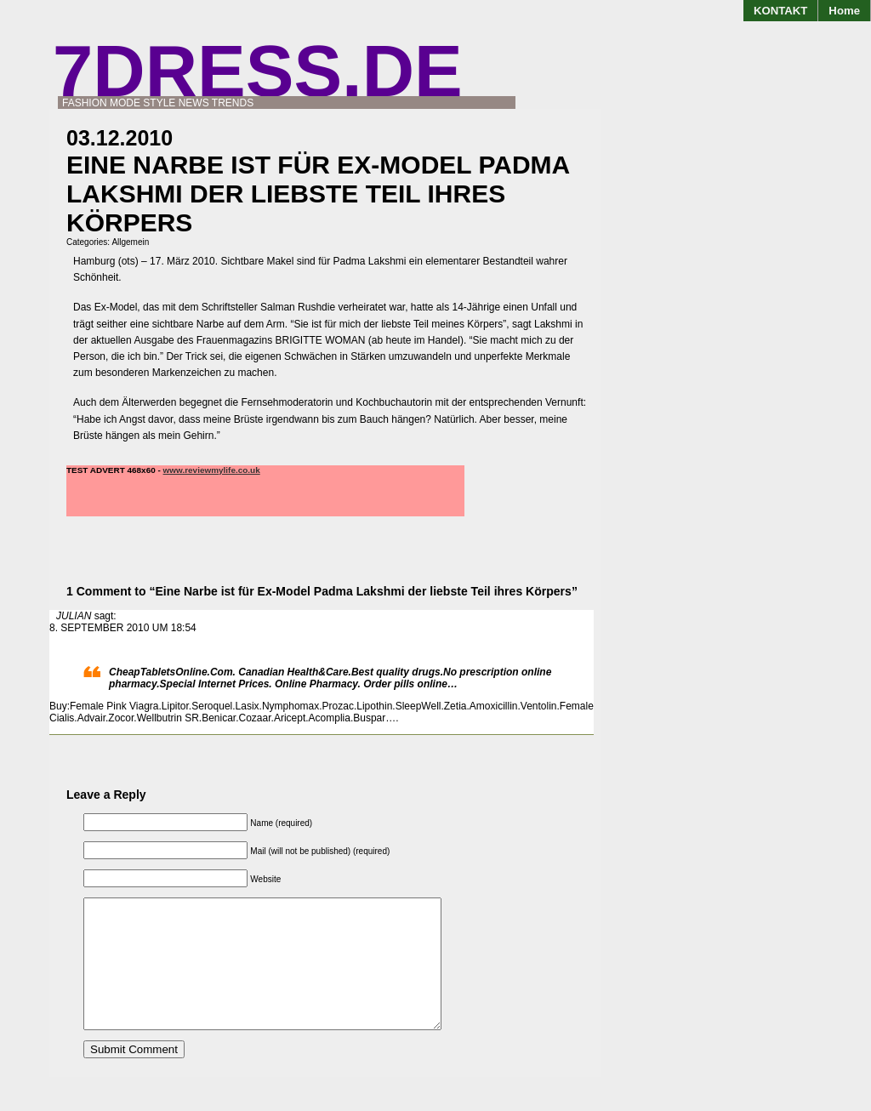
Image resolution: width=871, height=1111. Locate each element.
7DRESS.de (258, 71)
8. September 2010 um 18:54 (122, 628)
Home (844, 10)
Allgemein (130, 242)
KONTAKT (780, 10)
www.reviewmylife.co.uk (211, 470)
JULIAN (73, 616)
